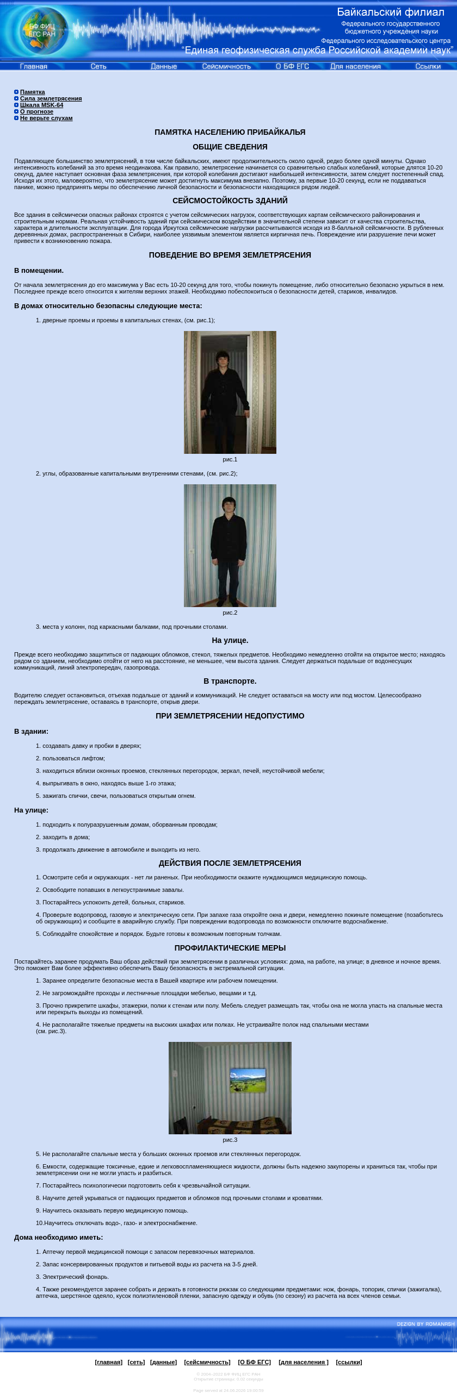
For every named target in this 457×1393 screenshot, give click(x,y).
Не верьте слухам (46, 118)
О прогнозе (36, 111)
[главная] (108, 1362)
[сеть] (136, 1362)
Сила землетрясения (51, 98)
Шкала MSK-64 (41, 105)
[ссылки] (349, 1362)
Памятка (32, 92)
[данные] (163, 1362)
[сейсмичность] (207, 1362)
